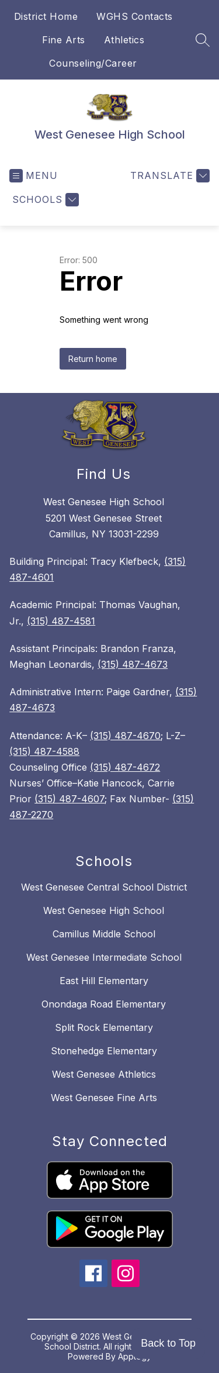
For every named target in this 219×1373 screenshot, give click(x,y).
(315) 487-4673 (133, 664)
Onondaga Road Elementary (103, 1004)
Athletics (124, 40)
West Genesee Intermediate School (104, 957)
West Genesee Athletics (104, 1074)
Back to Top (168, 1343)
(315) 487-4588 (44, 751)
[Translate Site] (168, 175)
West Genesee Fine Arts (104, 1097)
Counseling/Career (93, 63)
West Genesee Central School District (104, 887)
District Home (46, 16)
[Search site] (203, 40)
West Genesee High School (103, 910)
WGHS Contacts (134, 16)
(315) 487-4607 (69, 799)
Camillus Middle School (104, 934)
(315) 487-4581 (61, 621)
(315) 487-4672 (125, 767)
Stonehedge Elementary (104, 1051)
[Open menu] (33, 175)
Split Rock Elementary (104, 1027)
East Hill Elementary (104, 980)
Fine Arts (63, 40)
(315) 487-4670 (125, 735)
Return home (92, 359)
